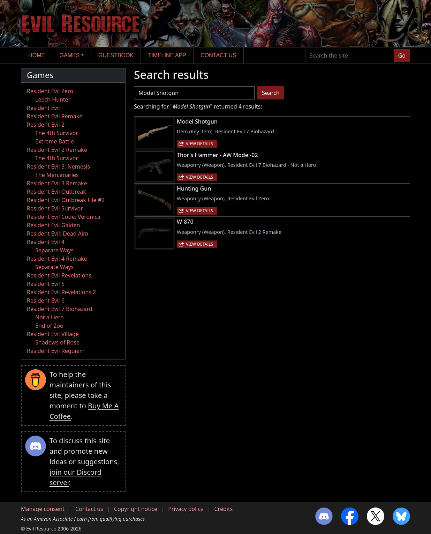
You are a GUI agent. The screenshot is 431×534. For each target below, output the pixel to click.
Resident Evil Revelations (59, 275)
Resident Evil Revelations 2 (61, 292)
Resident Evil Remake (54, 116)
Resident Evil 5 (46, 284)
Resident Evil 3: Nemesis (58, 166)
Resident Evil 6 (46, 300)
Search (271, 93)
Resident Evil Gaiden (53, 225)
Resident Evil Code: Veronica (63, 217)
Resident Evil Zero (50, 91)
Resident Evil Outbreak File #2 (66, 200)
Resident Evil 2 (46, 124)
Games (70, 55)
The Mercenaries (57, 175)
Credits (223, 509)
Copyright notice (135, 509)
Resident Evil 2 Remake (57, 150)
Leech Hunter (52, 99)
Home (36, 55)
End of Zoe (49, 325)
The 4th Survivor (56, 133)
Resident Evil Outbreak (56, 191)
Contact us (218, 55)
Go (402, 55)
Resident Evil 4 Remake (57, 258)
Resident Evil (43, 108)
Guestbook (116, 55)
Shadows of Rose (57, 342)
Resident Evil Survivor (55, 208)
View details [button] (199, 144)
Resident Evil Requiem (56, 351)
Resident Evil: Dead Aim (57, 233)
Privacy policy (185, 509)
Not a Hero (49, 317)
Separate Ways (54, 250)
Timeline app (167, 55)
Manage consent (43, 509)
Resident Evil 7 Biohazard (59, 309)
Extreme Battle (54, 141)
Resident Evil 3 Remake (57, 183)
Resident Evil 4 (46, 242)
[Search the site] (349, 55)
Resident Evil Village (53, 334)
